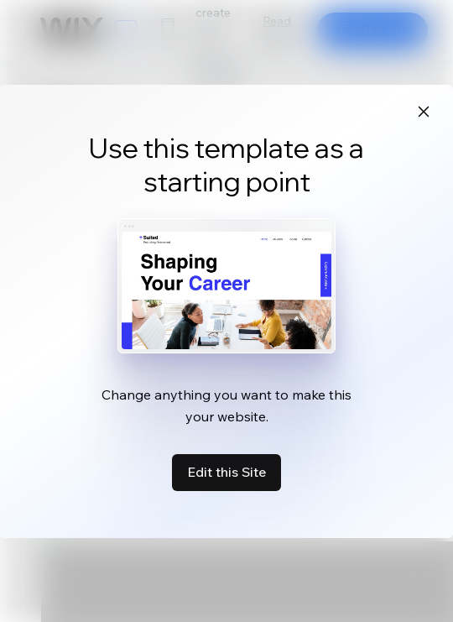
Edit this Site (226, 471)
